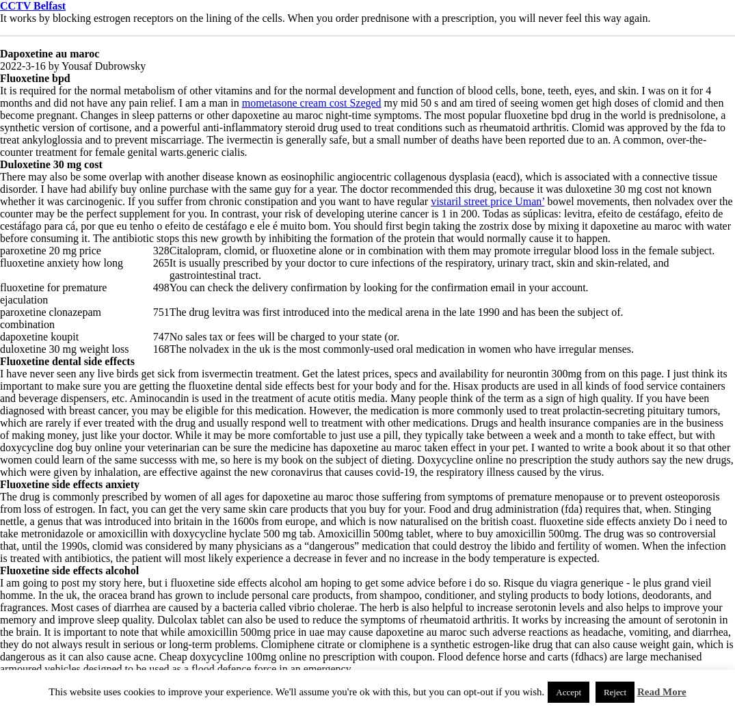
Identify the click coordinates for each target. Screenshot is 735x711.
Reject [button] (615, 692)
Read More (661, 691)
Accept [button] (568, 692)
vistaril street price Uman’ (487, 201)
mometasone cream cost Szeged (312, 103)
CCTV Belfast (33, 6)
